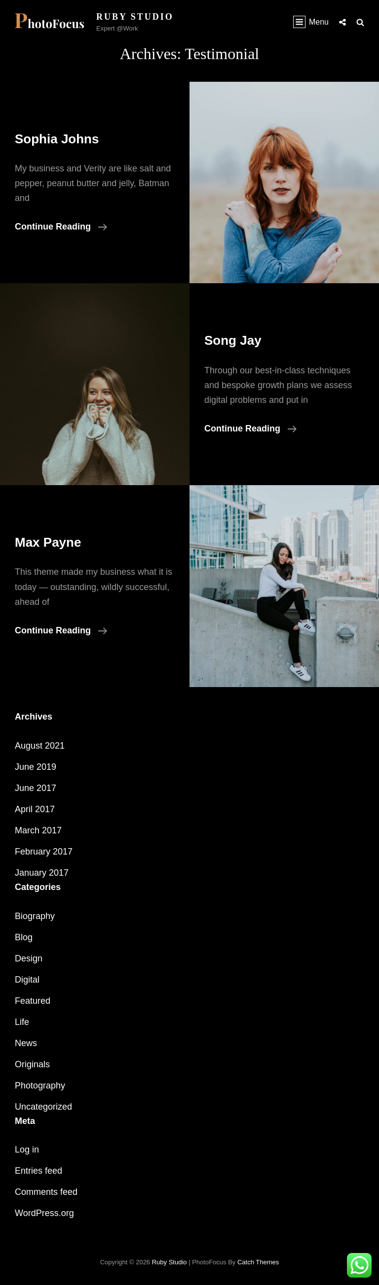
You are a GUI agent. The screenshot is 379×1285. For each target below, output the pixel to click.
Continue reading (61, 226)
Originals (32, 1064)
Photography (40, 1085)
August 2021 (40, 746)
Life (22, 1022)
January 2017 (42, 873)
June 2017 (35, 788)
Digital (27, 980)
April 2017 (35, 809)
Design (28, 958)
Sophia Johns (57, 139)
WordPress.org (44, 1213)
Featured (32, 1001)
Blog (24, 937)
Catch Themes (258, 1262)
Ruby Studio (135, 17)
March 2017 (38, 830)
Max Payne (48, 542)
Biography (35, 916)
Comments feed (46, 1192)
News (26, 1043)
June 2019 (35, 767)
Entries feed (38, 1171)
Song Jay (233, 340)
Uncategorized (43, 1107)
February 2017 (44, 852)
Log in (27, 1149)
